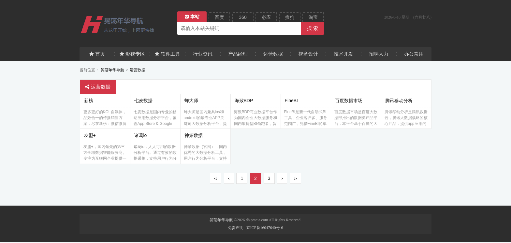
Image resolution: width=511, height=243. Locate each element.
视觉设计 (308, 54)
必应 (266, 17)
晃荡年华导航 (112, 70)
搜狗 (289, 17)
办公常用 (414, 54)
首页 (97, 54)
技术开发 (343, 54)
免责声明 (235, 228)
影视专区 (132, 54)
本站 (192, 16)
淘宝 (313, 17)
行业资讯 (202, 54)
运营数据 (273, 54)
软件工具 (167, 54)
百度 (219, 17)
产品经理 (238, 54)
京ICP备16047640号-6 (264, 228)
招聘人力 (378, 54)
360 (242, 17)
